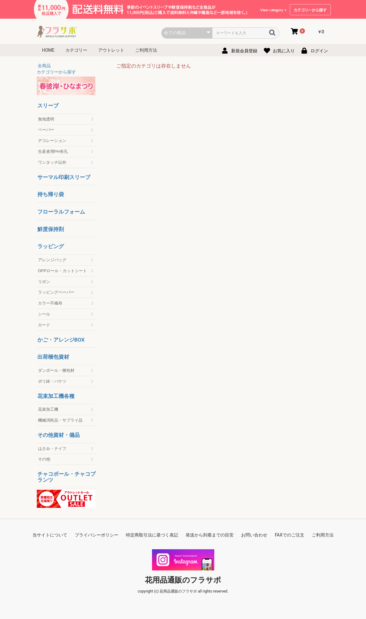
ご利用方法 (146, 50)
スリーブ (48, 106)
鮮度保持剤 (50, 229)
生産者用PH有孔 (53, 151)
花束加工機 (48, 409)
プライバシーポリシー (96, 534)
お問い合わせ (254, 534)
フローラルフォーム (61, 212)
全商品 (44, 65)
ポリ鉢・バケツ (52, 381)
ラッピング (50, 246)
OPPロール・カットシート (62, 270)
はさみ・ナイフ (52, 448)
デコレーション (52, 140)
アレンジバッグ (52, 260)
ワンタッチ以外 (52, 162)
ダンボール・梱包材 (56, 370)
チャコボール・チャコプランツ (66, 477)
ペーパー (46, 129)
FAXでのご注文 (289, 534)
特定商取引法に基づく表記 (152, 534)
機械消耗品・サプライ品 (60, 420)
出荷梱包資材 (53, 357)
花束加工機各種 (55, 396)
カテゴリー (76, 50)
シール (44, 314)
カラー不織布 (50, 303)
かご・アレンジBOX (61, 340)
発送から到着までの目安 (210, 534)
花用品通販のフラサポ (183, 580)
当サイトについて (49, 534)
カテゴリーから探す (56, 71)
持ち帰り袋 (50, 194)
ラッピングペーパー (56, 292)
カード (44, 325)
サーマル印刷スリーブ (63, 177)
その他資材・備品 (58, 435)
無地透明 (46, 119)
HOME (48, 50)
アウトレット (111, 50)
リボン (44, 281)
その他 (44, 459)
